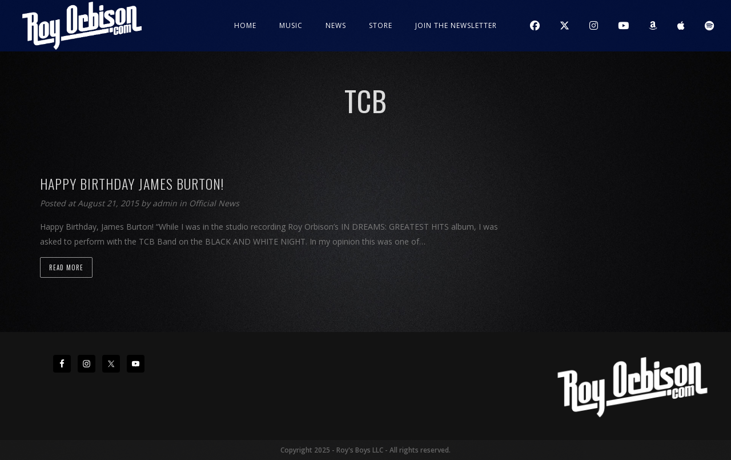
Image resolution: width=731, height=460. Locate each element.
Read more (66, 267)
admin (165, 203)
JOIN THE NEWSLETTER (456, 25)
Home (245, 25)
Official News (214, 203)
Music (291, 25)
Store (380, 25)
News (336, 25)
